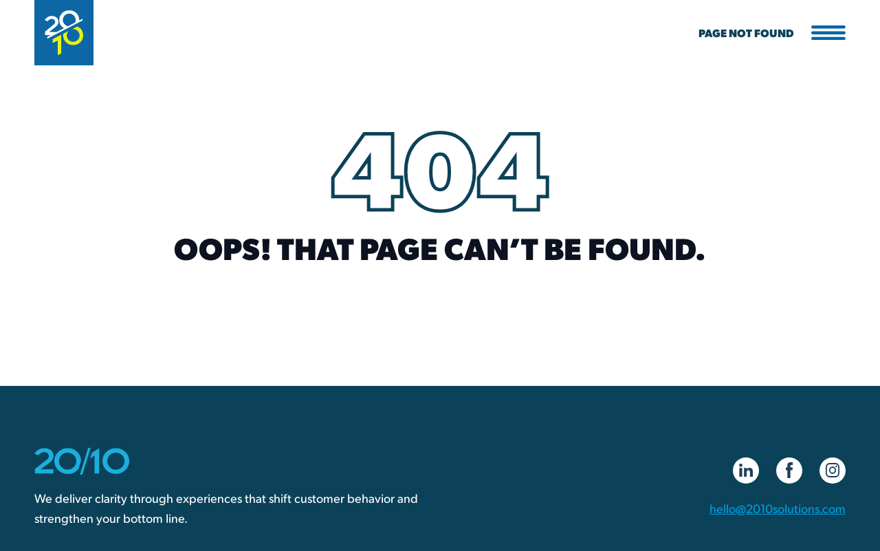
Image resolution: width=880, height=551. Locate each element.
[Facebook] (789, 470)
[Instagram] (833, 470)
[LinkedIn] (746, 470)
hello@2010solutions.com (778, 508)
